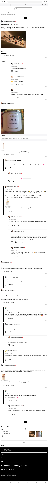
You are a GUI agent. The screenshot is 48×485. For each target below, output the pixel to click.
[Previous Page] (20, 18)
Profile (8, 4)
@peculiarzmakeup (27, 178)
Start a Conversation (26, 4)
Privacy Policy (3, 475)
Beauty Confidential (8, 12)
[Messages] (46, 5)
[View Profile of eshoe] (16, 76)
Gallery (17, 4)
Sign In (27, 483)
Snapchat (14, 469)
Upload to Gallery (36, 4)
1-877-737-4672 (6, 449)
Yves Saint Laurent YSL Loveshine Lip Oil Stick (14, 370)
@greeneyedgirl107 (24, 299)
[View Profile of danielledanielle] (11, 186)
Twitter (7, 469)
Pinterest (12, 469)
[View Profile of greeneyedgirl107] (8, 21)
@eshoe (13, 94)
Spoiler (3, 135)
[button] (13, 39)
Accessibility (14, 475)
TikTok (16, 469)
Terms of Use (9, 475)
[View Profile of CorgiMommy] (11, 277)
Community (3, 4)
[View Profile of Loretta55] (17, 63)
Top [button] (3, 445)
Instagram (2, 469)
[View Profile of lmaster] (16, 90)
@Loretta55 (20, 81)
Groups (12, 4)
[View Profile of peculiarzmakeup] (11, 160)
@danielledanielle (33, 222)
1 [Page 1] (22, 18)
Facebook (4, 469)
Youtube (9, 469)
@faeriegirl (7, 281)
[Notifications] (42, 5)
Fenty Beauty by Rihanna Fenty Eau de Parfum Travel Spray (14, 138)
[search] (24, 2)
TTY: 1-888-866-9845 (7, 450)
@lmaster (23, 68)
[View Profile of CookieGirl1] (10, 350)
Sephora (3, 1)
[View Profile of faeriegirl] (6, 262)
